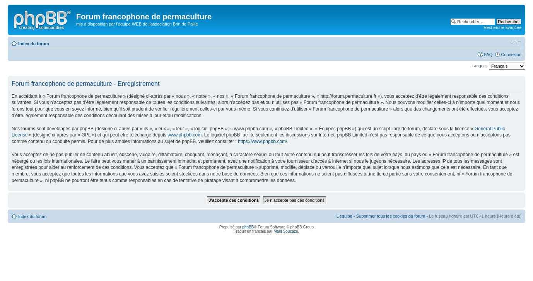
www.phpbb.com (184, 135)
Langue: (479, 65)
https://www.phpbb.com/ (262, 141)
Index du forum (33, 43)
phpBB (248, 227)
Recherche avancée (502, 27)
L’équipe (344, 216)
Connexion (511, 54)
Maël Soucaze (285, 231)
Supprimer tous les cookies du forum (390, 216)
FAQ (488, 54)
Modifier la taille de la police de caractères (515, 42)
